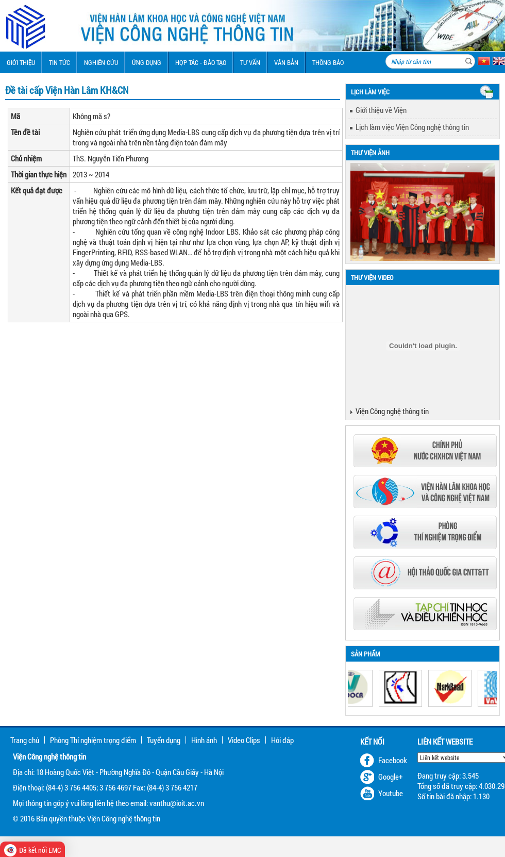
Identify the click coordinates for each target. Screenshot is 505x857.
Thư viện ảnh (370, 152)
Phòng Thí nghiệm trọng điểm (93, 740)
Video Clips (244, 740)
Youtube (390, 793)
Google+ (390, 776)
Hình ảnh (204, 740)
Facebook (392, 760)
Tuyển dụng (163, 740)
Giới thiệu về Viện (381, 110)
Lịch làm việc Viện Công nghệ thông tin (412, 127)
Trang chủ (24, 740)
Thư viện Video (372, 277)
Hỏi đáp (282, 740)
